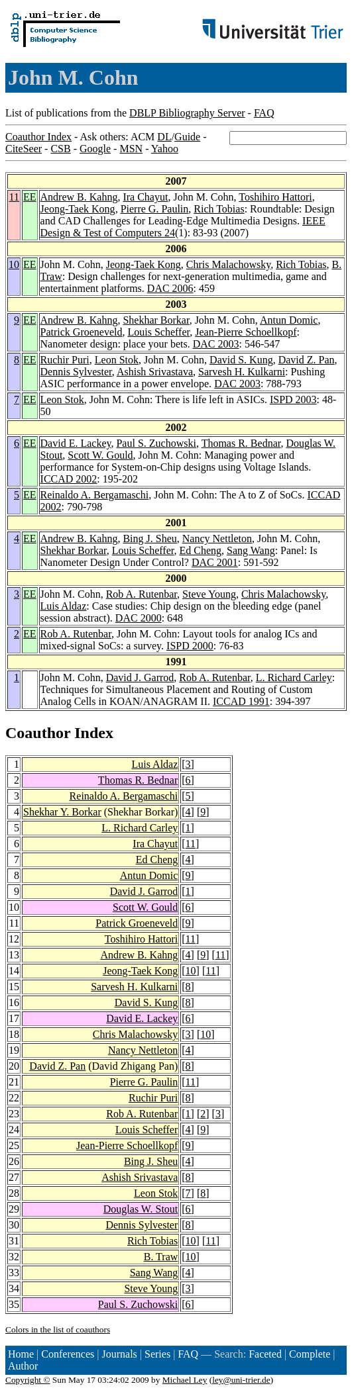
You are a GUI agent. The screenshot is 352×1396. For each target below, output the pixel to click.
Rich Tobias (219, 208)
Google (95, 148)
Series (157, 1354)
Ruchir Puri (64, 359)
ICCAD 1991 (241, 701)
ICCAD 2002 (68, 479)
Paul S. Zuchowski (156, 443)
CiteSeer (23, 148)
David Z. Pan (306, 359)
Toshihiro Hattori (275, 197)
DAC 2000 (138, 618)
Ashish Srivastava (155, 371)
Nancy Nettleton (217, 538)
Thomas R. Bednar (241, 443)
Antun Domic (289, 320)
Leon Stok (117, 359)
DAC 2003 (216, 343)
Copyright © (27, 1380)
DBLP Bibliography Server (187, 112)
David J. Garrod (140, 677)
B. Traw (161, 1256)
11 (14, 197)
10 (14, 264)
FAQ (264, 112)
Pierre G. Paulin (155, 208)
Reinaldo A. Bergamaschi (94, 494)
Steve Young (209, 594)
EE (29, 197)
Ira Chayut (145, 197)
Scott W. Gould (100, 455)
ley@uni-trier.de (241, 1380)
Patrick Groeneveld (81, 332)
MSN (131, 148)
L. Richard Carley (294, 677)
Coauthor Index (38, 136)
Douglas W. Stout (140, 1209)
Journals (119, 1354)
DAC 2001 (215, 562)
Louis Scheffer (159, 332)
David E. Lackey (75, 443)
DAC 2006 (170, 288)
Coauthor (37, 732)
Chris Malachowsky (228, 264)
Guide (187, 136)
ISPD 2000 (189, 645)
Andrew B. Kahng (79, 197)
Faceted (265, 1354)
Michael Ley (184, 1380)
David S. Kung (241, 359)
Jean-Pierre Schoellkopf (245, 332)
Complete (309, 1354)
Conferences (67, 1354)
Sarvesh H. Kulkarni (241, 371)
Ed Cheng (200, 550)
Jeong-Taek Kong (77, 208)
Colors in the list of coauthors (57, 1329)
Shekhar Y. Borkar (62, 811)
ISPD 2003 (293, 399)
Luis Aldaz (63, 606)
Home (21, 1354)
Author (23, 1366)
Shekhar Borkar (156, 320)
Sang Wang (251, 550)
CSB (60, 148)
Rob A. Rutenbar (141, 594)
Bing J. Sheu (149, 538)
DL (164, 136)
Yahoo (164, 148)
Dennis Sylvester (76, 371)
